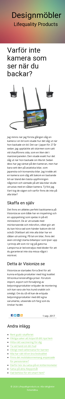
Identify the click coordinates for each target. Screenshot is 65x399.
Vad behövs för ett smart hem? (27, 372)
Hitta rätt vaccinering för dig (26, 342)
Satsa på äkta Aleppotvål (24, 369)
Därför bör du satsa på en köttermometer (33, 365)
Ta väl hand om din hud (23, 346)
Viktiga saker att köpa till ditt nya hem (31, 338)
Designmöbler (36, 15)
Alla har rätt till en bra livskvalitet (28, 353)
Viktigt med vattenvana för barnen (29, 349)
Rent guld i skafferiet (21, 334)
